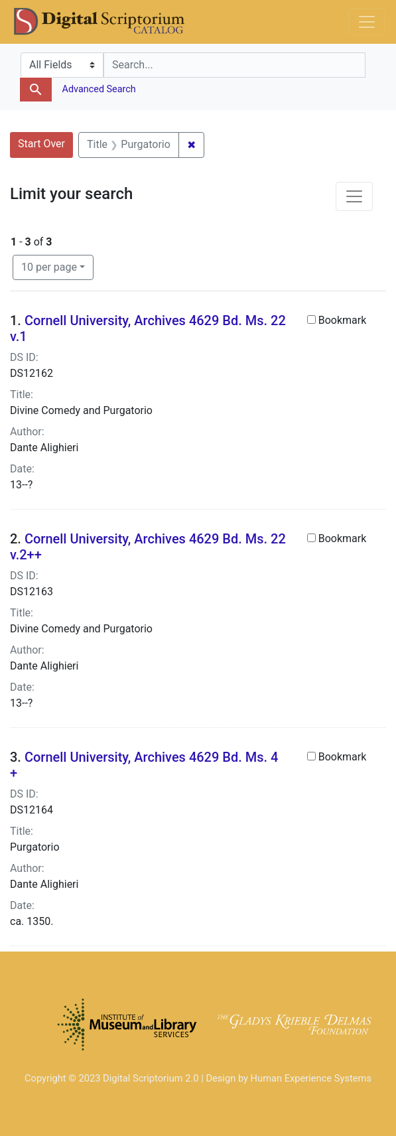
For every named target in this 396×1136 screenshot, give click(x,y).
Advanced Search (98, 89)
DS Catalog (110, 21)
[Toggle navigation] (366, 22)
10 (49, 266)
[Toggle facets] (354, 196)
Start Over (41, 143)
